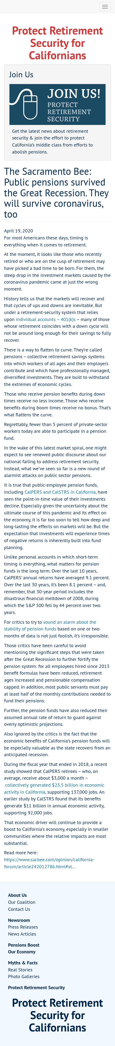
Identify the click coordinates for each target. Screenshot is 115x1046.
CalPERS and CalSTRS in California (60, 492)
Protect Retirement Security (36, 987)
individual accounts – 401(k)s (46, 319)
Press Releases (23, 927)
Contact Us (19, 909)
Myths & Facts (23, 963)
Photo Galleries (23, 976)
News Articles (22, 934)
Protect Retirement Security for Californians (57, 42)
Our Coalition (21, 902)
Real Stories (20, 970)
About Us (17, 895)
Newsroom (19, 920)
